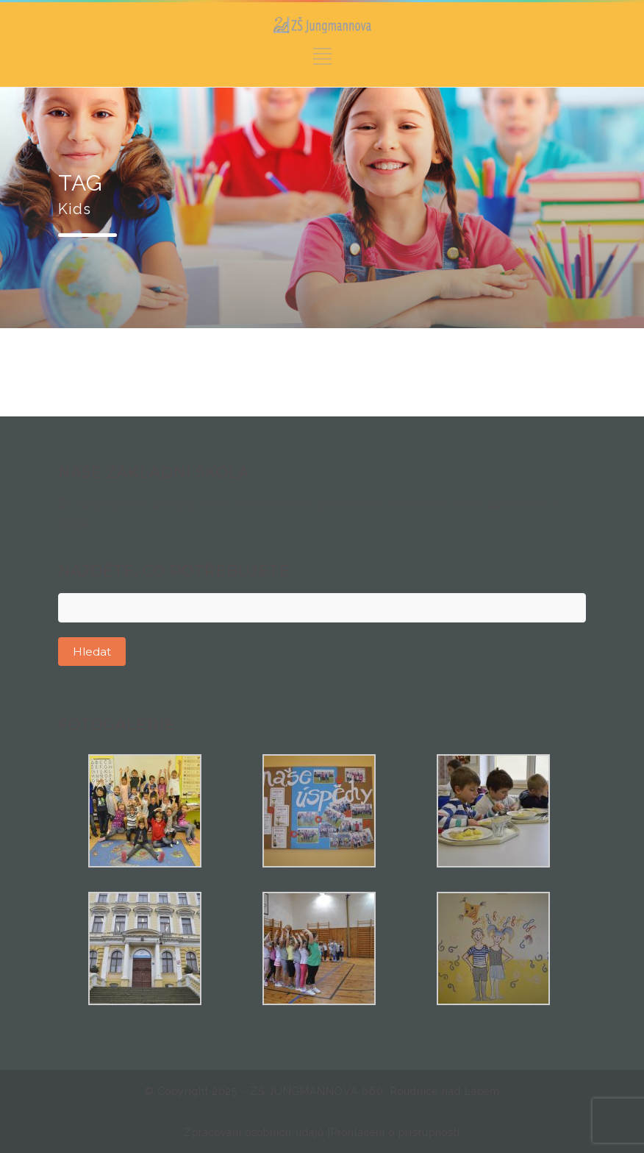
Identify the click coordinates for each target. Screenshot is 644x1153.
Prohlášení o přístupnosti (395, 1132)
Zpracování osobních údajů (256, 1132)
